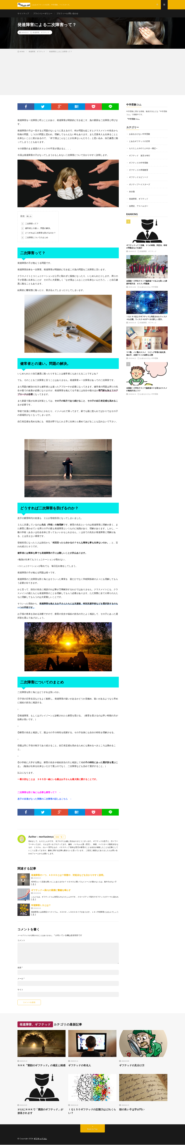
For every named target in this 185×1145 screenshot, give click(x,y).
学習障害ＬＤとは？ (41, 905)
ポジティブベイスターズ (139, 183)
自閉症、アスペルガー (138, 205)
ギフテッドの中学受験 (138, 162)
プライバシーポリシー (42, 13)
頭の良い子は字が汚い (131, 1109)
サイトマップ (23, 13)
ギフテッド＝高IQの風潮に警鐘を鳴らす (51, 890)
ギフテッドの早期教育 (138, 169)
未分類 (132, 191)
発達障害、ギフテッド (41, 32)
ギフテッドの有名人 (79, 1065)
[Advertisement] (92, 74)
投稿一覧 (59, 837)
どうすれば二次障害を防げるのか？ (38, 233)
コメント (21, 940)
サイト (20, 990)
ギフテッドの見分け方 (131, 1065)
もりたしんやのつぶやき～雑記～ (143, 148)
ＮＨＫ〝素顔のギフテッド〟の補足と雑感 (41, 1065)
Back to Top (92, 1129)
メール (21, 979)
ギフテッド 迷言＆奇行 (139, 155)
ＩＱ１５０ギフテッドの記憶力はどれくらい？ (92, 1111)
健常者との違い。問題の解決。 (36, 228)
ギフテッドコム (40, 1139)
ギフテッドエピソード (138, 176)
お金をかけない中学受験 (139, 134)
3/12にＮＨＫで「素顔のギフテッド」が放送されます (40, 1111)
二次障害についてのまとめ (34, 238)
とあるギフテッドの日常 (139, 141)
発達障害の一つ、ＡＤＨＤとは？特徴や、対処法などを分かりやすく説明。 (68, 875)
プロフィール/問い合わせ (67, 13)
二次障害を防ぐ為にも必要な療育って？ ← (39, 792)
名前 (20, 968)
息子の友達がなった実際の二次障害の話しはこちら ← (44, 799)
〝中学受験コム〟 (133, 119)
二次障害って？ (30, 224)
